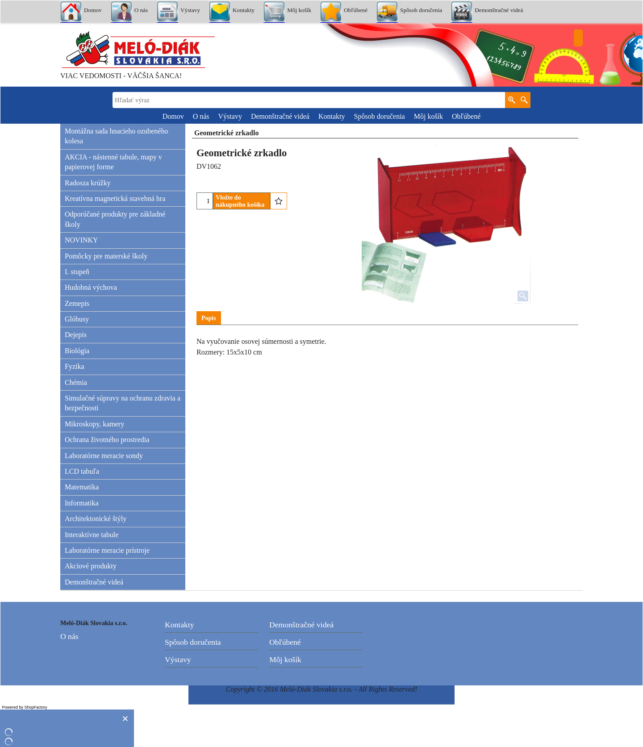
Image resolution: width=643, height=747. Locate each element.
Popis (208, 318)
